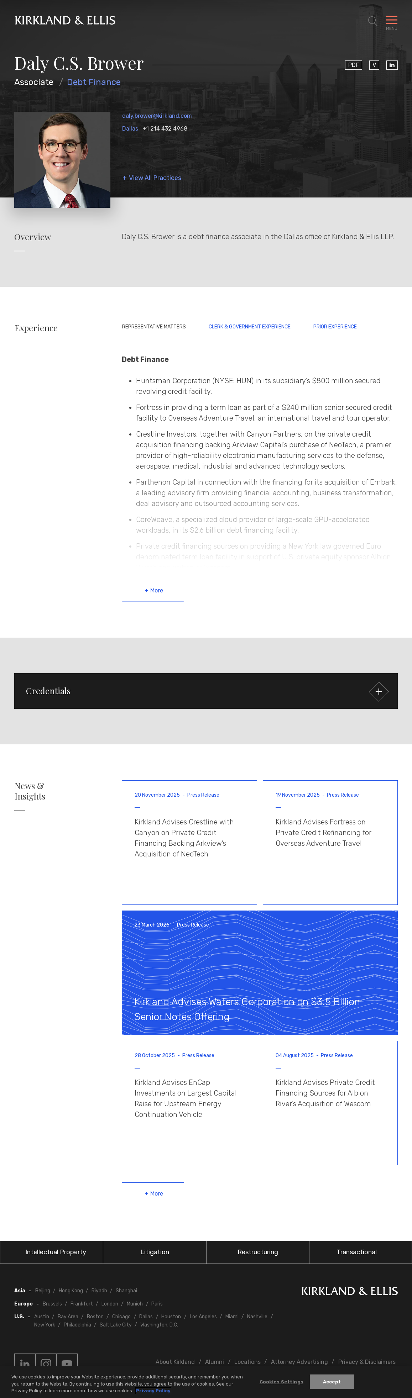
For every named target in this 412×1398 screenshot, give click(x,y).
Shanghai (126, 1291)
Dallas (130, 128)
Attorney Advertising (299, 1362)
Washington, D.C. (159, 1325)
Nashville (257, 1317)
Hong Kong (71, 1291)
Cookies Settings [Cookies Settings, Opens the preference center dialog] (281, 1382)
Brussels (52, 1304)
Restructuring (258, 1252)
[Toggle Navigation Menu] (392, 21)
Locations (247, 1362)
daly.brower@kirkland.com (157, 115)
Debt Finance (94, 82)
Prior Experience (335, 327)
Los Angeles (203, 1317)
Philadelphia (77, 1325)
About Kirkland (175, 1362)
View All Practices (155, 178)
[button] (206, 691)
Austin (41, 1317)
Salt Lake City (116, 1325)
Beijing (42, 1291)
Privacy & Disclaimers (367, 1362)
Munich (135, 1304)
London (109, 1304)
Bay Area (68, 1317)
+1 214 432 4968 (164, 128)
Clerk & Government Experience (250, 327)
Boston (95, 1317)
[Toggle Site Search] (372, 21)
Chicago (121, 1317)
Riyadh (99, 1291)
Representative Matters (154, 327)
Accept (332, 1382)
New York (44, 1325)
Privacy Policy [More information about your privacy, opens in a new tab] (153, 1391)
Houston (171, 1317)
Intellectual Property (55, 1252)
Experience (36, 327)
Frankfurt (82, 1304)
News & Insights (30, 791)
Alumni (214, 1362)
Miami (232, 1317)
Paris (157, 1304)
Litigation (154, 1252)
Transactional (357, 1252)
